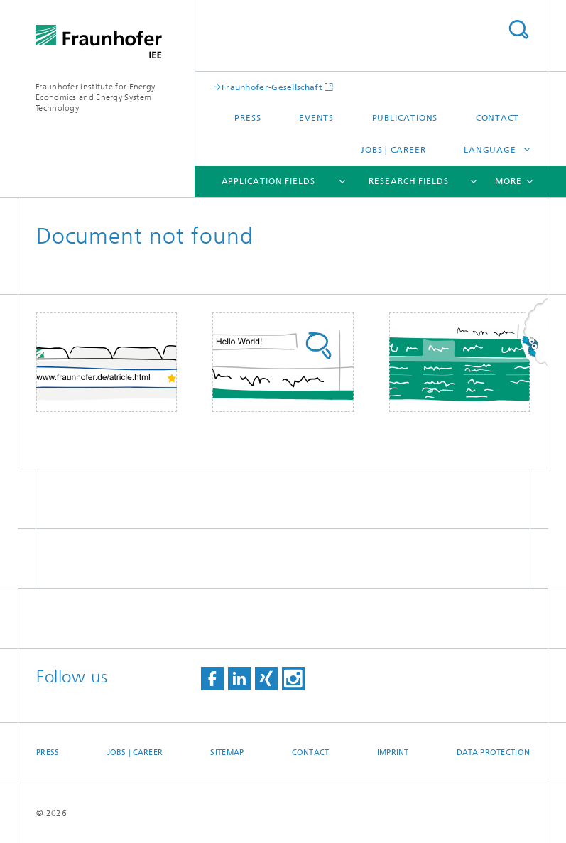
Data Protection (493, 752)
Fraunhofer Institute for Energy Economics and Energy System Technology (95, 97)
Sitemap (227, 752)
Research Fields (409, 181)
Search (518, 29)
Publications (405, 118)
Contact (497, 118)
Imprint (393, 752)
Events (316, 118)
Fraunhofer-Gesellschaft (272, 87)
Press (247, 118)
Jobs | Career (393, 150)
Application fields (268, 181)
